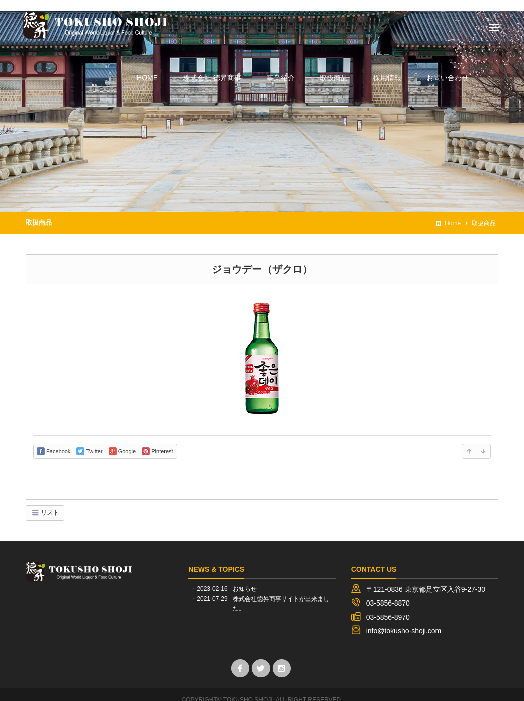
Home (448, 212)
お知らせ (245, 577)
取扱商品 (39, 211)
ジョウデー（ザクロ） (262, 257)
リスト (45, 501)
